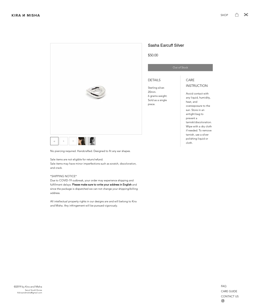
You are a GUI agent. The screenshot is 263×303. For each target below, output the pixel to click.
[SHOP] (224, 15)
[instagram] (223, 301)
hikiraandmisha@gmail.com (29, 292)
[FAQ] (226, 286)
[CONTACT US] (231, 296)
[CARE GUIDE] (230, 291)
